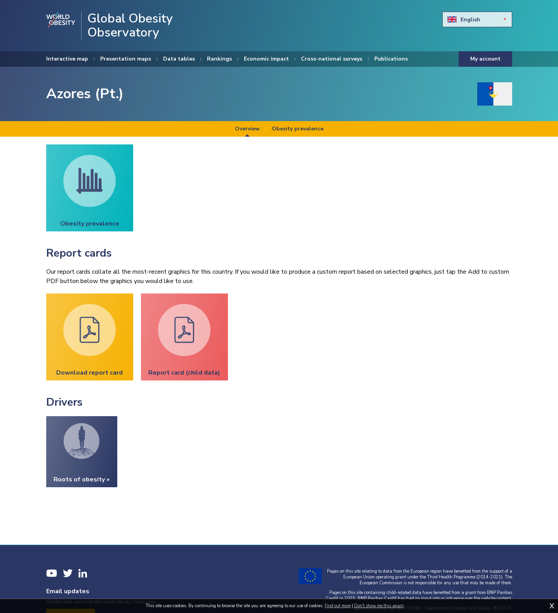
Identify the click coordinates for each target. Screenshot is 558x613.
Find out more (338, 606)
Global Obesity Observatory (130, 26)
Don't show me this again (379, 606)
